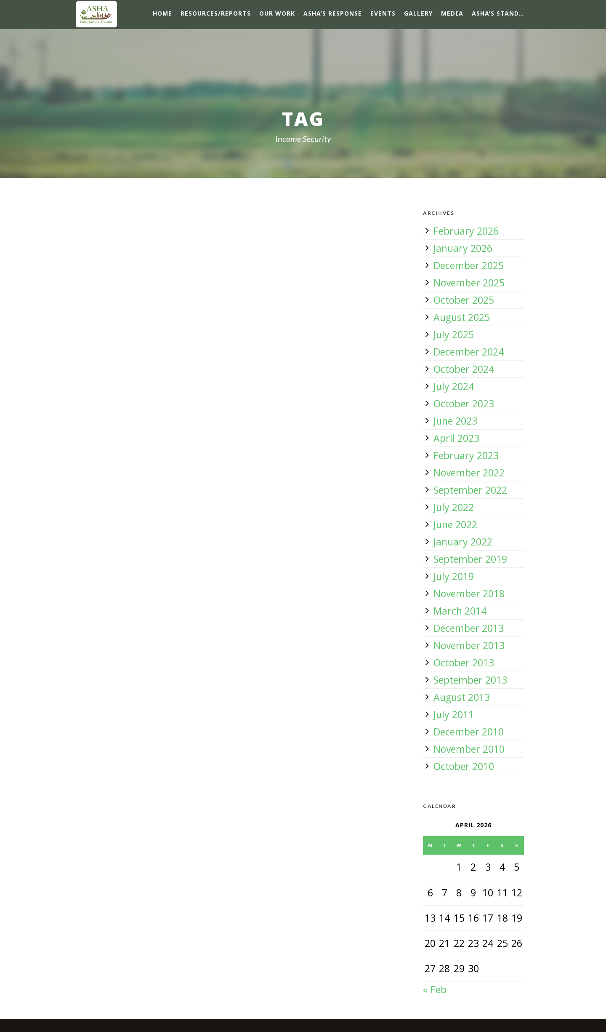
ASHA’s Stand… (498, 13)
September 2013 (470, 680)
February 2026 (466, 231)
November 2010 (469, 749)
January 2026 (462, 248)
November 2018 (469, 593)
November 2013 (469, 645)
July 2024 (453, 386)
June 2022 (455, 524)
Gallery (418, 13)
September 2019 (470, 559)
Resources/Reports (216, 13)
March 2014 (459, 611)
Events (383, 13)
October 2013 (463, 662)
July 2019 (453, 576)
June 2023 (455, 421)
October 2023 (463, 403)
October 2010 (463, 766)
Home (162, 13)
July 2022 (453, 507)
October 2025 (463, 300)
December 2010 (468, 731)
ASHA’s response (332, 13)
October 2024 (463, 369)
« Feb (435, 989)
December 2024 (468, 351)
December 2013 (468, 628)
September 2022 (470, 490)
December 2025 (468, 265)
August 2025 (461, 317)
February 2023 (466, 455)
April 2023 (456, 438)
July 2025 (453, 334)
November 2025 (469, 282)
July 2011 (453, 714)
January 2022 (462, 541)
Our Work (277, 13)
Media (452, 13)
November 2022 (469, 472)
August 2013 (461, 697)
